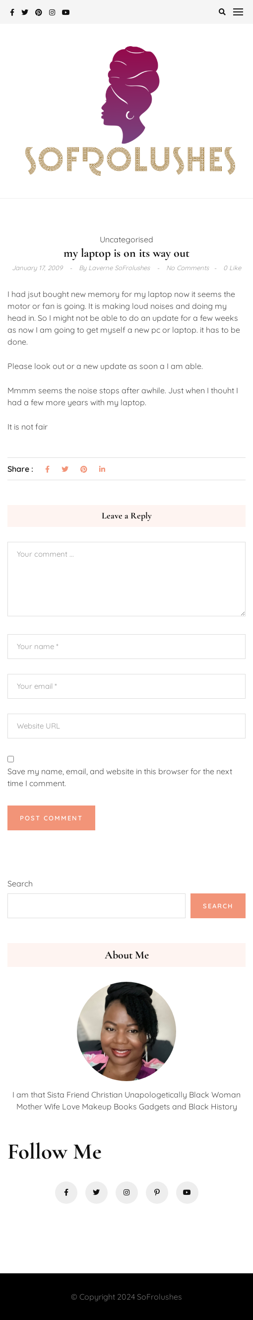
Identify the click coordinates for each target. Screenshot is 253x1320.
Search (20, 883)
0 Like (232, 268)
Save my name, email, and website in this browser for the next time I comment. (119, 777)
